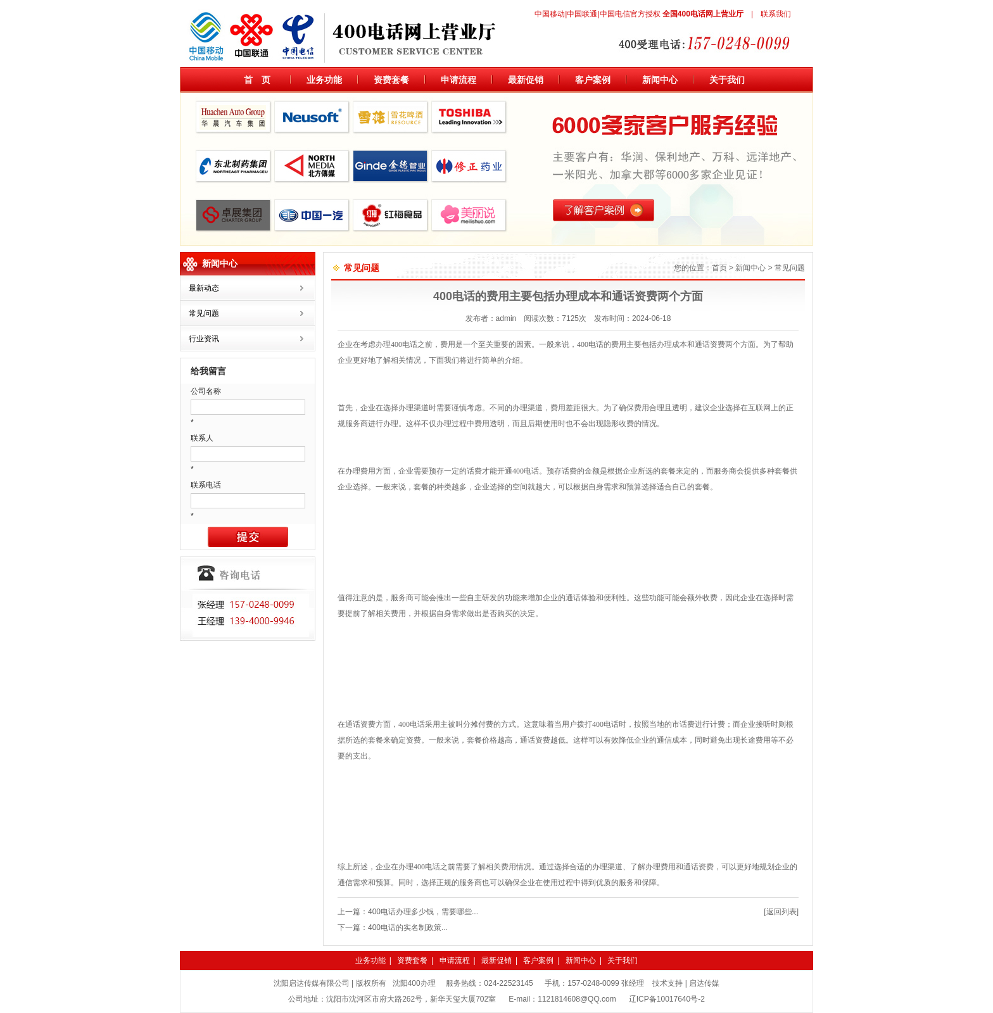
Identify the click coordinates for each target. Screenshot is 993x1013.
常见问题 (204, 313)
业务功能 (324, 80)
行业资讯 (204, 338)
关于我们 (727, 80)
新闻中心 (660, 80)
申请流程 (458, 80)
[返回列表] (781, 911)
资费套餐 (391, 80)
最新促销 (525, 80)
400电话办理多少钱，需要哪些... (423, 911)
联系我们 (776, 13)
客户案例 (592, 80)
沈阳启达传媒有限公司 (312, 983)
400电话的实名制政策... (408, 927)
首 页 (257, 80)
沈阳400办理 (414, 983)
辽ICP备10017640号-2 (667, 999)
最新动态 (204, 288)
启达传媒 (704, 983)
